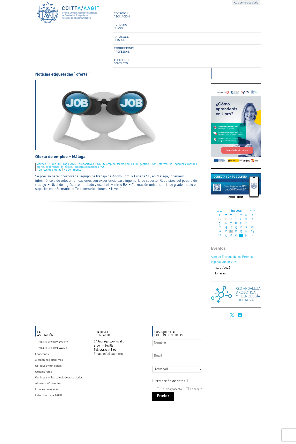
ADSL (73, 164)
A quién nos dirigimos (49, 359)
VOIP (103, 166)
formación (123, 164)
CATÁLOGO (121, 38)
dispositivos (86, 164)
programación (55, 166)
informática (165, 164)
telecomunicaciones (86, 166)
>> (252, 210)
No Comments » (73, 169)
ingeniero (180, 164)
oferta (40, 166)
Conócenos (42, 354)
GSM (153, 164)
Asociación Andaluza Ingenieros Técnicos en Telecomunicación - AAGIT (71, 13)
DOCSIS (100, 164)
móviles (192, 164)
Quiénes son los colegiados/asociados (59, 377)
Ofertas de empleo (49, 169)
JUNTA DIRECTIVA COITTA (52, 342)
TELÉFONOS (122, 62)
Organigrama (43, 371)
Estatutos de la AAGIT (48, 395)
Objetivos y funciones (48, 365)
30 (240, 235)
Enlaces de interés (46, 389)
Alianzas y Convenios (48, 383)
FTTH (134, 164)
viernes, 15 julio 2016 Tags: (53, 164)
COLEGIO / (122, 15)
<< (219, 210)
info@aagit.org (113, 354)
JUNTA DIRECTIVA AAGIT (51, 348)
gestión (144, 164)
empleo (111, 164)
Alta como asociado (246, 2)
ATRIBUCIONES (124, 50)
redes (68, 166)
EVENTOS (120, 27)
